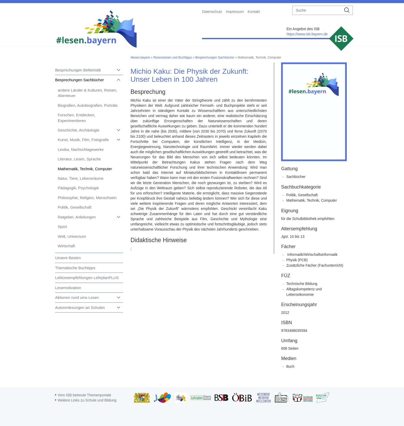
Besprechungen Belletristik (78, 70)
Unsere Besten (68, 258)
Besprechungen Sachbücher (79, 80)
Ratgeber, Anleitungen (77, 217)
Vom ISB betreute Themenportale (84, 395)
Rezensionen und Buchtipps (172, 57)
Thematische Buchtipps (75, 268)
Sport (62, 226)
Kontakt (254, 12)
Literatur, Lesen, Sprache (79, 159)
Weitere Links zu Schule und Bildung (87, 400)
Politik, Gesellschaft (74, 207)
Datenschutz (212, 12)
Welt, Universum (72, 236)
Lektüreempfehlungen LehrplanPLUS (87, 277)
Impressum (235, 12)
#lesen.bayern (140, 57)
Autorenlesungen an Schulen (80, 307)
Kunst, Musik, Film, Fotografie (83, 139)
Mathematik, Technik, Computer (85, 169)
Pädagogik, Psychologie (78, 188)
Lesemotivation (68, 287)
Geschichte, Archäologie (78, 130)
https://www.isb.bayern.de (307, 34)
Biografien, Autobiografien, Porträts (88, 105)
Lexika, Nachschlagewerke (81, 149)
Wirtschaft (66, 246)
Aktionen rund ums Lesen (77, 297)
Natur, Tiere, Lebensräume (81, 178)
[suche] (317, 10)
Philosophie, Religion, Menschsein (87, 197)
